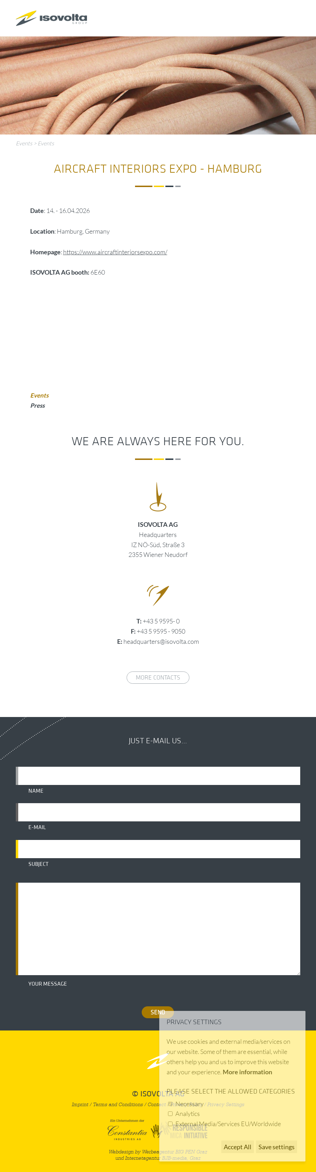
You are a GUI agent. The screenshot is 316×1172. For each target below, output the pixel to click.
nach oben (158, 1061)
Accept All (237, 1147)
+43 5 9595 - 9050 (161, 631)
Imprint (80, 1104)
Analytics (187, 1113)
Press (37, 405)
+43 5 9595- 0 (161, 621)
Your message (47, 983)
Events (24, 143)
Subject (38, 864)
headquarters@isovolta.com (161, 641)
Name (35, 790)
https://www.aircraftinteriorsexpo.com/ (115, 252)
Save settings (276, 1147)
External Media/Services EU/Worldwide (228, 1124)
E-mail (37, 827)
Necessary (189, 1104)
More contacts (158, 678)
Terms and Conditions (118, 1104)
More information (247, 1072)
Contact (157, 1104)
